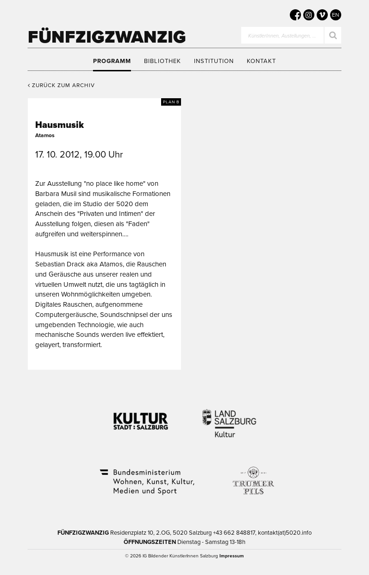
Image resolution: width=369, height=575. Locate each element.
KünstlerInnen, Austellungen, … (282, 36)
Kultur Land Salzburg (229, 417)
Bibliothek (162, 61)
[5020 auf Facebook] (295, 14)
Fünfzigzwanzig (107, 37)
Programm (112, 61)
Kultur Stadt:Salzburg (141, 417)
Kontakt (261, 61)
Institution (214, 61)
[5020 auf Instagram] (308, 14)
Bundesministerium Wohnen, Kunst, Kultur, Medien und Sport (146, 476)
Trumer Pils (253, 476)
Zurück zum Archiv (61, 85)
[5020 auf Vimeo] (322, 14)
